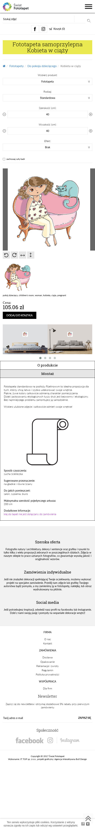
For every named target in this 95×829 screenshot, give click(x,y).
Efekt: (47, 141)
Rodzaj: (48, 91)
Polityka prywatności (47, 674)
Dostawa (47, 657)
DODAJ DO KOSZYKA (19, 315)
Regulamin (47, 670)
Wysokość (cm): (47, 124)
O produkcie (47, 365)
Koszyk (57, 28)
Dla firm (47, 688)
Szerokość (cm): (47, 107)
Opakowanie (47, 661)
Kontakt (47, 643)
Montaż (47, 373)
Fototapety (16, 66)
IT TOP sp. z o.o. (28, 759)
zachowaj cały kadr (15, 159)
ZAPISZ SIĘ (84, 717)
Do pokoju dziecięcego (42, 66)
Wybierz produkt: (47, 75)
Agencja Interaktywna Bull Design (70, 759)
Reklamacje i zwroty (47, 666)
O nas (47, 639)
